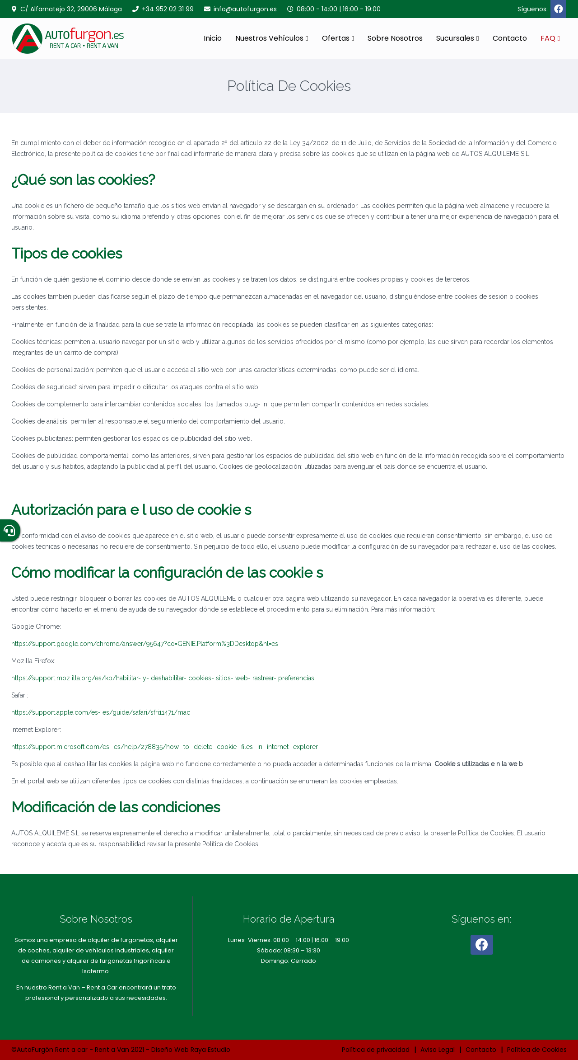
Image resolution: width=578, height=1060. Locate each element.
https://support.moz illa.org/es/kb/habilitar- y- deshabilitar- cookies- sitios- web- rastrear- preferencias (162, 678)
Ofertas (336, 38)
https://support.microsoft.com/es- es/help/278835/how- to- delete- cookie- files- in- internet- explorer (164, 746)
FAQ (548, 38)
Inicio (213, 38)
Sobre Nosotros (395, 38)
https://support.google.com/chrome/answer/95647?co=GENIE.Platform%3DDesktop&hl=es (144, 643)
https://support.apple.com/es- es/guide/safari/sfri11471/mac (100, 712)
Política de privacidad (376, 1049)
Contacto (510, 38)
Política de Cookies (537, 1049)
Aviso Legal (437, 1049)
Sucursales (455, 38)
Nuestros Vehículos (269, 38)
